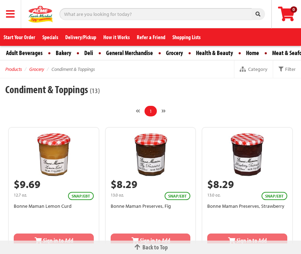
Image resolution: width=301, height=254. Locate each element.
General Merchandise (129, 53)
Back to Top (150, 247)
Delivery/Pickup (80, 37)
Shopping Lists (186, 37)
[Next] (163, 111)
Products (13, 69)
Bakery (63, 53)
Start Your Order (19, 37)
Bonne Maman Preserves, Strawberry (245, 206)
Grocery (174, 53)
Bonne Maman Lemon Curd (43, 206)
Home (252, 53)
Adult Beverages (24, 53)
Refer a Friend (151, 37)
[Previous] (138, 111)
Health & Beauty (214, 53)
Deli (88, 53)
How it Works (116, 37)
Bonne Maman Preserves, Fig (141, 206)
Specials (50, 37)
